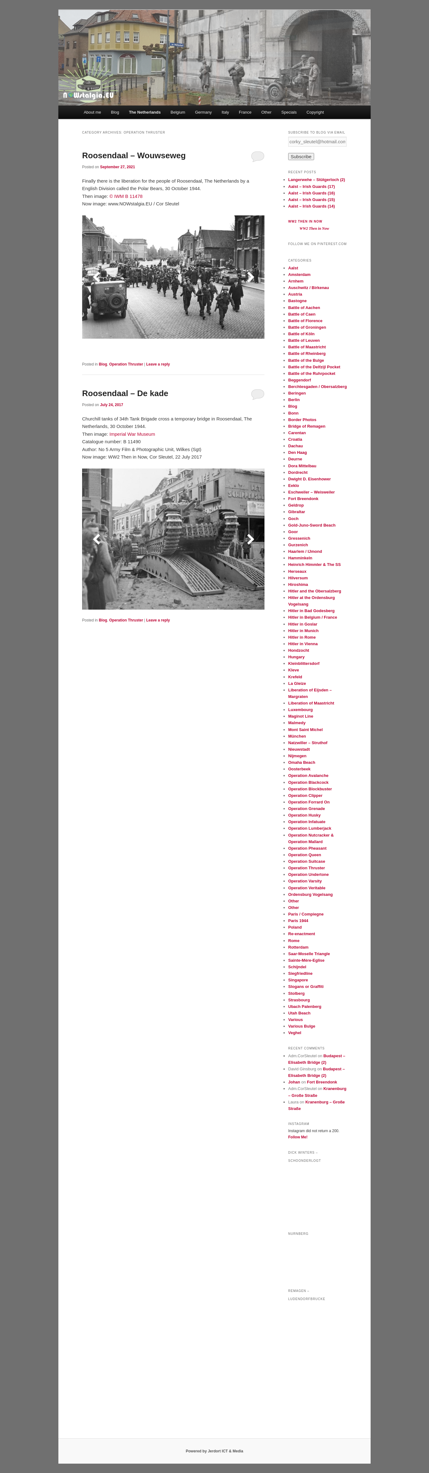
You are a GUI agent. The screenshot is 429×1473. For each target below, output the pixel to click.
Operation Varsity (305, 881)
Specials (289, 112)
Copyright (315, 112)
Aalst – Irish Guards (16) (311, 193)
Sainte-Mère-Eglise (306, 960)
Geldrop (296, 505)
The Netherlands (145, 112)
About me (92, 112)
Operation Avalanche (308, 775)
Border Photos (302, 419)
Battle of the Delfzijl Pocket (314, 367)
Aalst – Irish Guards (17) (311, 186)
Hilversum (298, 578)
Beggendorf (299, 380)
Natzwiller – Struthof (308, 742)
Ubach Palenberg (304, 1006)
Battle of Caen (301, 314)
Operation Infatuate (306, 821)
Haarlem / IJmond (305, 551)
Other (266, 112)
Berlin (294, 399)
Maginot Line (300, 716)
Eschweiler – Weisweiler (311, 492)
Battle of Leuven (304, 340)
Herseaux (297, 571)
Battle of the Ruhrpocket (311, 373)
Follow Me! (298, 1137)
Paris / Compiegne (305, 914)
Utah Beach (299, 1013)
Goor (293, 531)
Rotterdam (298, 947)
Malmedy (297, 722)
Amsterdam (299, 274)
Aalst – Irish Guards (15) (311, 199)
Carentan (297, 432)
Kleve (293, 670)
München (297, 736)
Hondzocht (298, 650)
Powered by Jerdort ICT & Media (214, 1451)
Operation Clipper (305, 795)
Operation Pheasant (307, 848)
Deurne (295, 459)
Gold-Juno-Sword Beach (312, 525)
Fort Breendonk (303, 498)
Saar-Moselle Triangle (309, 953)
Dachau (295, 446)
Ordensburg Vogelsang (310, 894)
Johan (294, 1082)
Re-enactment (301, 933)
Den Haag (297, 452)
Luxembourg (300, 709)
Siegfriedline (300, 973)
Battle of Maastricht (307, 347)
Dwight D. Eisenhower (309, 479)
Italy (225, 112)
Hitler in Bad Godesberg (311, 610)
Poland (295, 927)
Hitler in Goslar (302, 624)
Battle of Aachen (304, 307)
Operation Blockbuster (310, 789)
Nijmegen (297, 756)
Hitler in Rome (302, 637)
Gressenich (299, 538)
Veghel (294, 1032)
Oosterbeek (299, 769)
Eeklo (293, 485)
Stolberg (296, 993)
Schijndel (297, 967)
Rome (293, 940)
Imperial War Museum (132, 434)
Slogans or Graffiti (305, 986)
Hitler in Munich (303, 630)
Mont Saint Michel (305, 729)
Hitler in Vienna (303, 643)
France (245, 112)
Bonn (293, 413)
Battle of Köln (301, 333)
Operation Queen (304, 854)
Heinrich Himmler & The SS (314, 564)
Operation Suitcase (306, 861)
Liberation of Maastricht (311, 703)
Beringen (297, 393)
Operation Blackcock (308, 782)
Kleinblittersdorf (303, 663)
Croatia (295, 439)
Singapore (298, 980)
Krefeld (295, 677)
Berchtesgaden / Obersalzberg (317, 386)
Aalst (293, 268)
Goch (293, 518)
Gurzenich (298, 545)
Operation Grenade (306, 808)
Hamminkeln (300, 558)
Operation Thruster (126, 364)
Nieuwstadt (299, 749)
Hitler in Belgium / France (312, 617)
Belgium (177, 112)
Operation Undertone (308, 874)
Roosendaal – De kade (125, 393)
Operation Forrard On (309, 802)
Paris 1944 (298, 920)
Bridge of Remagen (306, 426)
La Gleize (297, 683)
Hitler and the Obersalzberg (314, 591)
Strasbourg (299, 1000)
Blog (115, 112)
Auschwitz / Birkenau (308, 287)
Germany (203, 112)
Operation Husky (304, 815)
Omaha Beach (301, 762)
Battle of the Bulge (306, 360)
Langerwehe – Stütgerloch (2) (316, 179)
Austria (295, 294)
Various (295, 1019)
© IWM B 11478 (126, 196)
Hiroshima (298, 584)
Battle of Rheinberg (307, 353)
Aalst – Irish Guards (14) (311, 206)
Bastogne (297, 300)
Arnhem (295, 281)
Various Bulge (301, 1026)
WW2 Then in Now (305, 221)
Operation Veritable (306, 888)
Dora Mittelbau (302, 466)
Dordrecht (298, 472)
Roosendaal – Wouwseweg (134, 155)
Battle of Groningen (307, 327)
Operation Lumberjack (309, 828)
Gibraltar (296, 511)
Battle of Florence (305, 320)
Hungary (296, 657)
